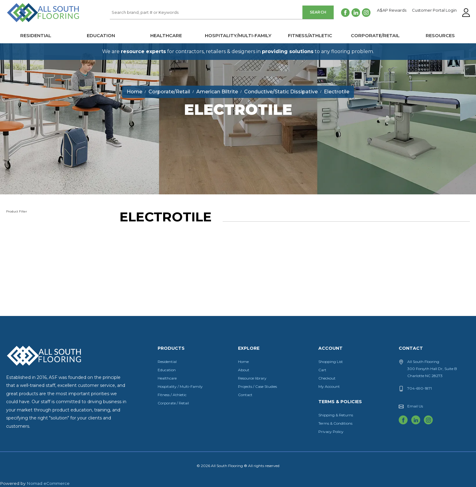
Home (243, 361)
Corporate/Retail (375, 35)
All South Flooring (28, 22)
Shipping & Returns (335, 415)
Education (101, 35)
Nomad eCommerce (48, 483)
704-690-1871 (419, 388)
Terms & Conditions (335, 423)
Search (318, 12)
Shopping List (330, 361)
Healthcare (166, 35)
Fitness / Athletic (172, 394)
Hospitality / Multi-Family (180, 386)
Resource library (252, 378)
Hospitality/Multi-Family (238, 35)
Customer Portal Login (434, 10)
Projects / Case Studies (257, 386)
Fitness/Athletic (310, 35)
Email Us (415, 406)
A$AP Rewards (391, 10)
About (243, 370)
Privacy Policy (331, 431)
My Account (329, 386)
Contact (245, 394)
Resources (440, 35)
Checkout (327, 378)
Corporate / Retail (173, 403)
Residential (35, 35)
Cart (322, 370)
